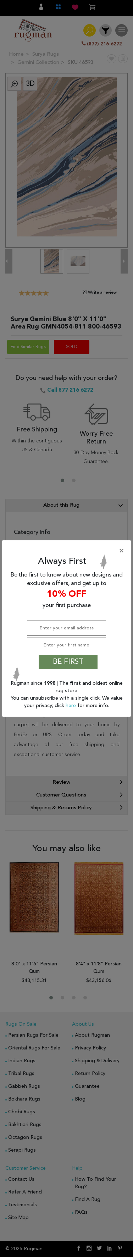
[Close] (68, 551)
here (71, 705)
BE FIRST (68, 662)
